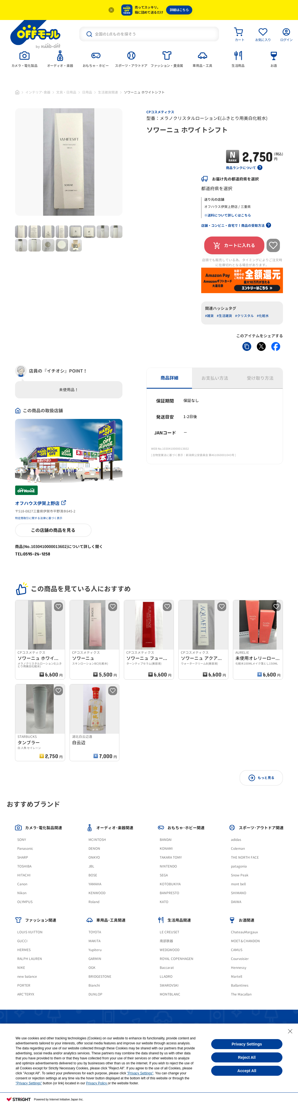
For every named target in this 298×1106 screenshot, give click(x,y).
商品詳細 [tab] (169, 378)
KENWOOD (96, 893)
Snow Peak (239, 875)
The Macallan (241, 994)
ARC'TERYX (25, 994)
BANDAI (166, 839)
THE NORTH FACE (245, 857)
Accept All (246, 1071)
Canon (22, 884)
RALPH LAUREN (29, 958)
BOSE (92, 875)
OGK (91, 967)
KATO (164, 901)
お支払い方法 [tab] (214, 378)
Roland (93, 901)
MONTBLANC (170, 994)
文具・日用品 (66, 92)
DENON (94, 848)
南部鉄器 (166, 941)
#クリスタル (244, 315)
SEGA (164, 875)
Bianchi (94, 985)
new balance (27, 976)
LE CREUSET (169, 932)
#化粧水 (263, 315)
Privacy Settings (247, 1044)
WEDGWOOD (169, 949)
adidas (236, 839)
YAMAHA (94, 884)
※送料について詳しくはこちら (227, 215)
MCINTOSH (97, 839)
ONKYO (94, 857)
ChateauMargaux (244, 932)
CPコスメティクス (160, 112)
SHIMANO (238, 893)
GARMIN (94, 958)
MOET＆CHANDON (245, 941)
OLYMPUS (25, 901)
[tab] (24, 58)
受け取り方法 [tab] (260, 378)
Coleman (238, 848)
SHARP (22, 857)
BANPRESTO (169, 893)
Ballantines (239, 985)
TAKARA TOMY (171, 857)
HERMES (24, 949)
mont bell (238, 884)
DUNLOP (95, 994)
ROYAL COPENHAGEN (176, 958)
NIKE (21, 967)
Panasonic (25, 848)
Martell (236, 976)
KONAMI (166, 848)
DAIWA (236, 901)
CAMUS (236, 949)
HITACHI (24, 875)
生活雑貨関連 (108, 92)
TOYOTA (94, 932)
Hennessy (238, 967)
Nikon (21, 893)
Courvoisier (240, 958)
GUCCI (22, 941)
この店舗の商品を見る (53, 530)
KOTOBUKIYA (170, 884)
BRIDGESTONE (99, 976)
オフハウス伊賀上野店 (40, 503)
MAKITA (94, 941)
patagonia (239, 866)
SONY (21, 839)
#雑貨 (209, 315)
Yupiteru (95, 949)
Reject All (246, 1057)
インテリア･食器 (37, 92)
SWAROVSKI (169, 985)
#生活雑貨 (224, 315)
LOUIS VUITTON (30, 932)
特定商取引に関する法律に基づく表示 (38, 518)
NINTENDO (168, 866)
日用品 (87, 92)
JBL (91, 866)
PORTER (23, 985)
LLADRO (166, 976)
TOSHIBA (24, 866)
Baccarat (167, 967)
